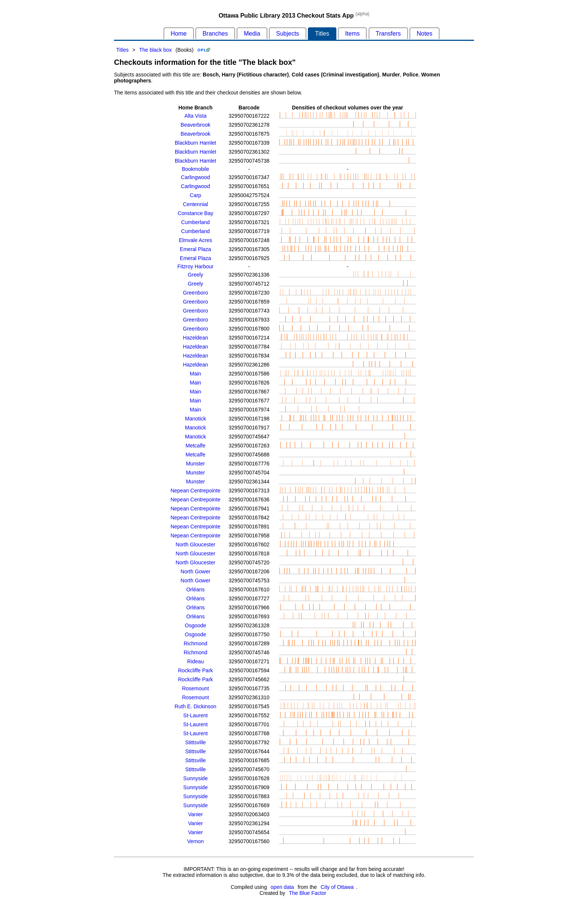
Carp (195, 195)
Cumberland (195, 222)
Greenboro (195, 293)
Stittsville (195, 742)
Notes (424, 33)
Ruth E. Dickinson (195, 706)
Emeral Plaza (195, 249)
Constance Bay (195, 213)
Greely (195, 275)
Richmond (195, 643)
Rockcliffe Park (195, 670)
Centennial (195, 204)
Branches (215, 33)
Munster (195, 464)
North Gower (195, 571)
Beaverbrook (195, 125)
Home (179, 33)
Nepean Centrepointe (195, 491)
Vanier (195, 814)
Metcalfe (196, 446)
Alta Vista (195, 116)
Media (252, 33)
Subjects (287, 33)
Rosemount (195, 688)
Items (352, 33)
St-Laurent (195, 715)
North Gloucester (195, 544)
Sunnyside (195, 778)
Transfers (388, 33)
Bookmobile (195, 169)
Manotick (195, 419)
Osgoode (195, 625)
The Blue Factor (307, 893)
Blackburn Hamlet (195, 143)
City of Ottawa (337, 887)
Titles (322, 33)
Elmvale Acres (195, 240)
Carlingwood (195, 177)
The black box (155, 50)
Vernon (195, 841)
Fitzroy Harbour (195, 266)
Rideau (195, 661)
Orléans (195, 589)
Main (195, 374)
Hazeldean (195, 338)
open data (282, 887)
